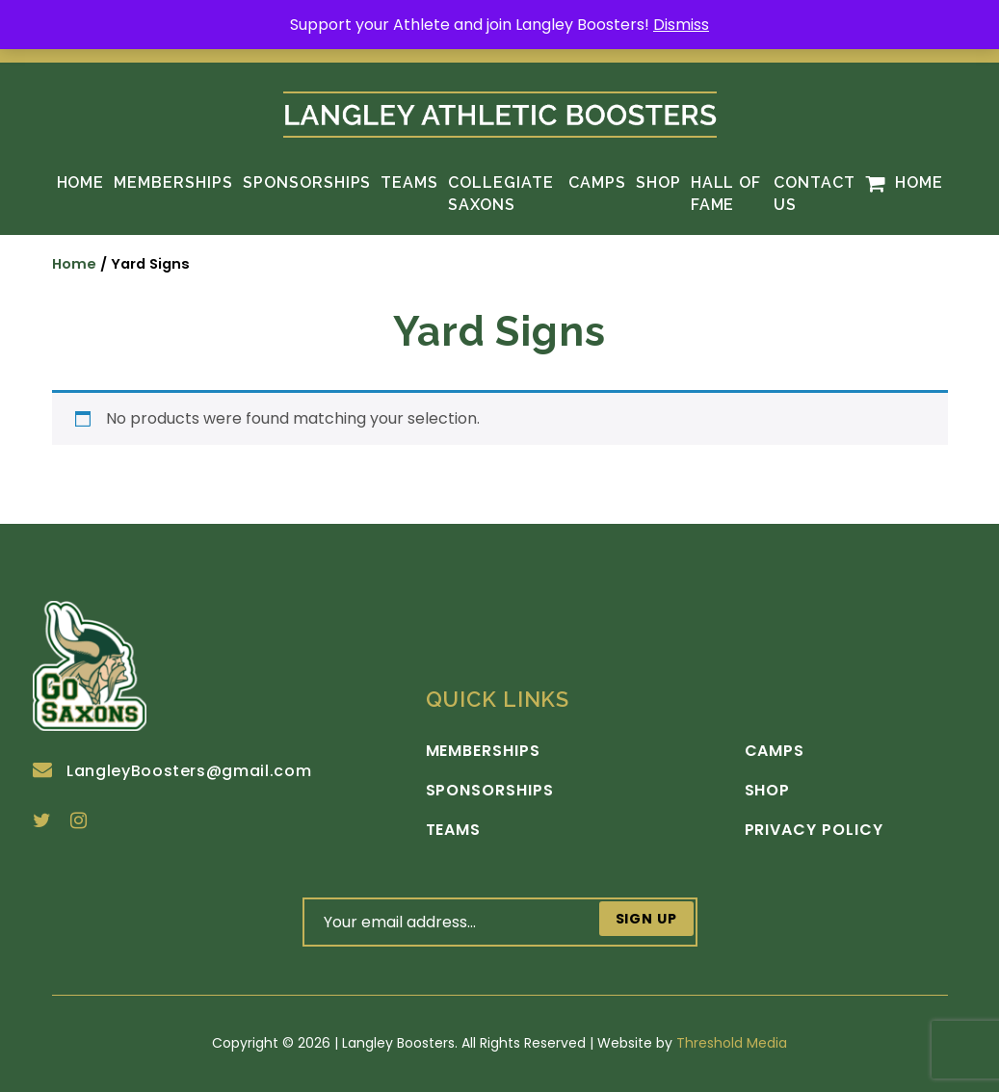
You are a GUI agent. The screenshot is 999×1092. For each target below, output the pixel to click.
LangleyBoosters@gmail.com (172, 771)
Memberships (173, 182)
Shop (658, 182)
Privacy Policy (814, 830)
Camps (597, 182)
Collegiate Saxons (501, 193)
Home (81, 182)
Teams (409, 182)
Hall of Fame (726, 193)
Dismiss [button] (681, 24)
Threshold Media (731, 1043)
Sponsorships (307, 182)
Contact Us (814, 193)
